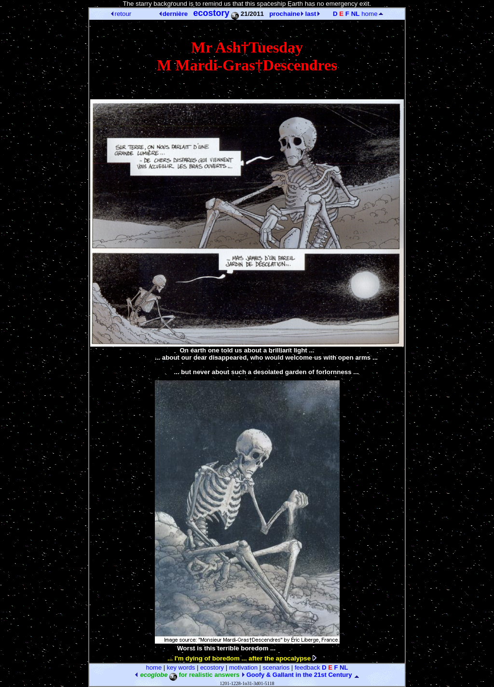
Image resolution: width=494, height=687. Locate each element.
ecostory (212, 667)
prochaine (286, 13)
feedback (307, 667)
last (312, 13)
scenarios (276, 667)
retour (121, 13)
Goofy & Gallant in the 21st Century (296, 674)
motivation (243, 667)
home (372, 13)
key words (181, 667)
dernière (173, 13)
